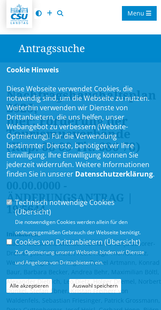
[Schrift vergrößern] (49, 13)
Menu (139, 13)
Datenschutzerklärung (114, 174)
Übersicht (33, 212)
